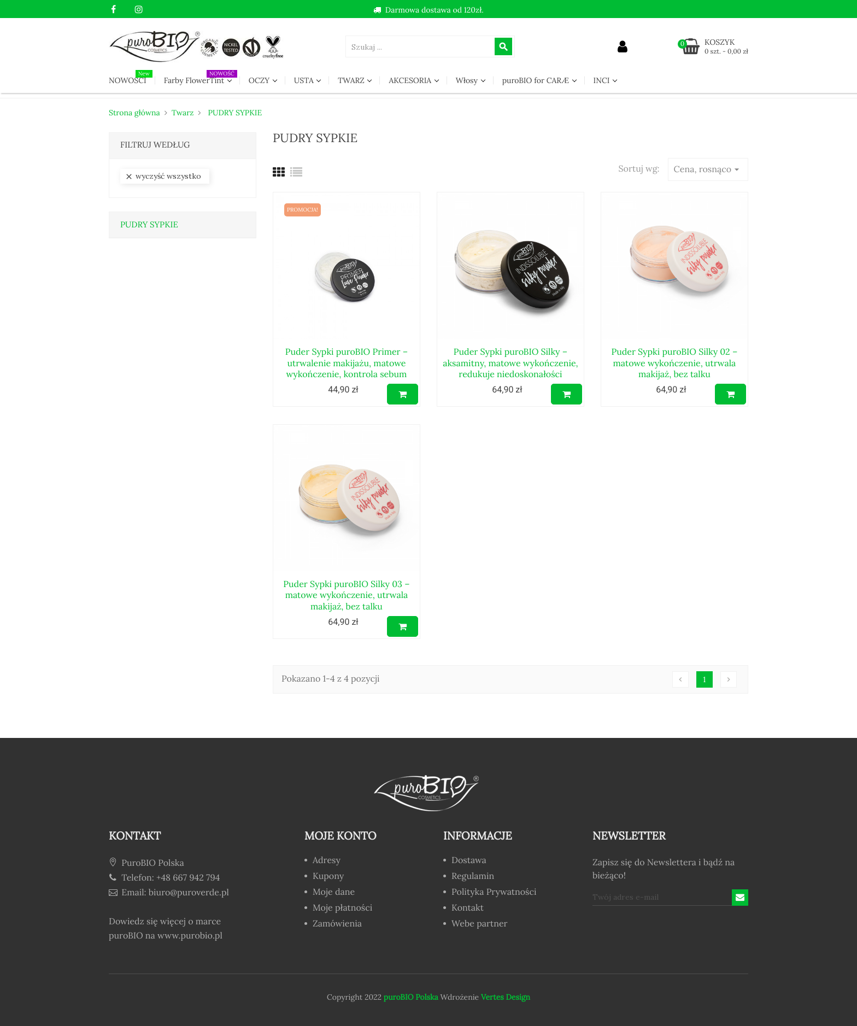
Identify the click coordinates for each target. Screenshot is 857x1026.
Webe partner (479, 924)
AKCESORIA (411, 80)
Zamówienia (337, 924)
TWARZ (352, 80)
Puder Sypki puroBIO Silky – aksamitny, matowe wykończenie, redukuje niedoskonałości (510, 363)
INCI (603, 80)
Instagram (138, 10)
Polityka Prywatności (493, 893)
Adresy (327, 861)
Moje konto (340, 836)
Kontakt (467, 908)
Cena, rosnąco (708, 169)
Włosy (468, 80)
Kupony (328, 877)
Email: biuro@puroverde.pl (169, 892)
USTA (305, 80)
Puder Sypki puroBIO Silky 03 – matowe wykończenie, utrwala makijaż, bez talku (346, 595)
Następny (728, 679)
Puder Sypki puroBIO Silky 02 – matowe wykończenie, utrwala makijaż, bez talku (674, 363)
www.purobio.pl (189, 935)
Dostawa (468, 861)
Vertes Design (504, 997)
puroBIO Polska (411, 997)
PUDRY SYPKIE (149, 225)
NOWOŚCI (130, 77)
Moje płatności (342, 908)
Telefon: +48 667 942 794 (164, 877)
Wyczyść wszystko (163, 176)
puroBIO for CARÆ (536, 80)
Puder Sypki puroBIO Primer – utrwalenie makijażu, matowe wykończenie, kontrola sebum (346, 363)
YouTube (126, 10)
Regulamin (472, 877)
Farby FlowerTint (200, 77)
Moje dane (334, 893)
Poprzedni (680, 679)
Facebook (113, 10)
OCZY (260, 80)
